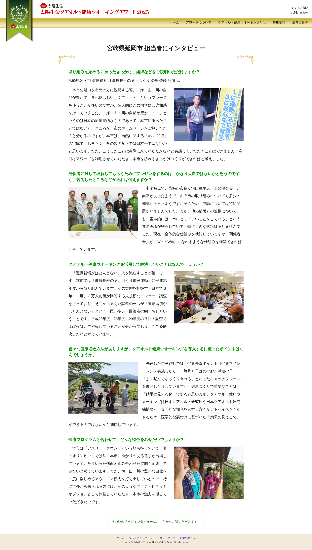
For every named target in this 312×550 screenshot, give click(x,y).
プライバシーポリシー (142, 538)
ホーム (174, 22)
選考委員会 (300, 22)
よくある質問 (299, 7)
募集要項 (279, 22)
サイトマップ (167, 538)
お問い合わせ (299, 12)
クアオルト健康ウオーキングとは (242, 22)
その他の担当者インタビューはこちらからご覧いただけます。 (156, 521)
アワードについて (198, 22)
